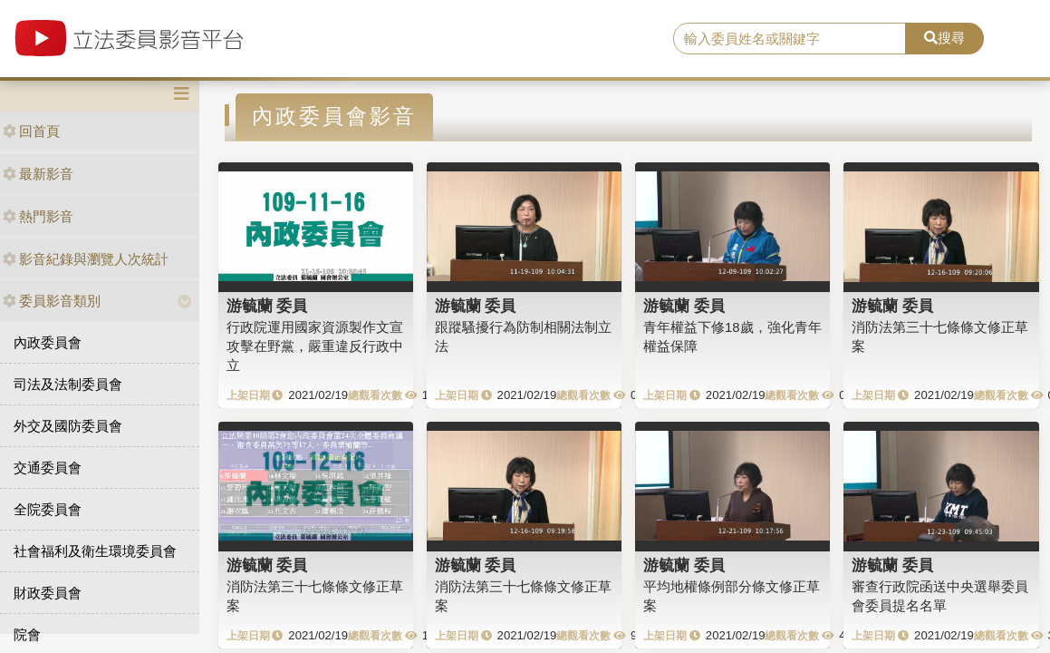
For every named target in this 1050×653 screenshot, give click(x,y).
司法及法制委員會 (68, 384)
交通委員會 (48, 467)
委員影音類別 (52, 300)
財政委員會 (48, 592)
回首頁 (31, 131)
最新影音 (38, 173)
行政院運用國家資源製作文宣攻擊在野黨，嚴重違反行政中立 (314, 346)
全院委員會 (48, 509)
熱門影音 (38, 216)
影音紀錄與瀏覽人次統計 (86, 259)
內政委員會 (48, 342)
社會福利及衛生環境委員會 (95, 551)
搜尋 (944, 37)
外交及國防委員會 (68, 426)
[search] (789, 39)
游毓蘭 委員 (267, 305)
